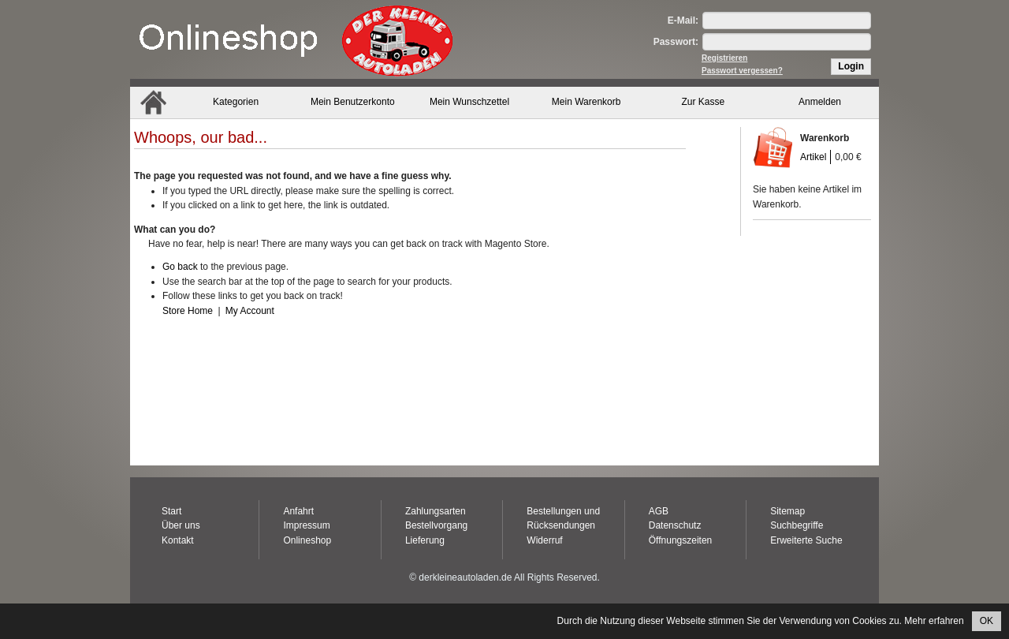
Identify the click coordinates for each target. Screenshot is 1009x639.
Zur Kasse (703, 101)
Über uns (181, 525)
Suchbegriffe (796, 525)
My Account (249, 310)
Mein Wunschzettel (469, 101)
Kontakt (178, 540)
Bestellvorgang (436, 525)
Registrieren (724, 58)
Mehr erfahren (933, 620)
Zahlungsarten (435, 511)
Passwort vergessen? (742, 70)
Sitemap (787, 511)
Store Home (187, 310)
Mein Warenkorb (586, 101)
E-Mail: (683, 20)
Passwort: (675, 41)
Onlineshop (307, 540)
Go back (180, 266)
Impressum (306, 525)
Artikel (813, 157)
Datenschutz (675, 525)
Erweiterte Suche (806, 540)
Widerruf (544, 540)
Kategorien (236, 101)
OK (986, 620)
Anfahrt (298, 511)
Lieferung (425, 540)
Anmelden (820, 101)
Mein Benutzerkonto (353, 101)
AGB (658, 511)
